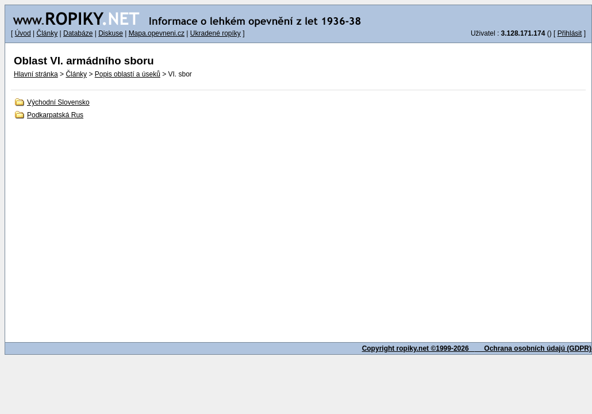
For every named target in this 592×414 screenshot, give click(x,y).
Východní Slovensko (58, 102)
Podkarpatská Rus (55, 115)
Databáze (78, 33)
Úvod (23, 33)
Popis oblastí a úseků (127, 74)
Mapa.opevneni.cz (156, 33)
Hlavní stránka (36, 74)
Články (46, 33)
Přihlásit (570, 33)
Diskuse (110, 33)
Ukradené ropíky (215, 33)
